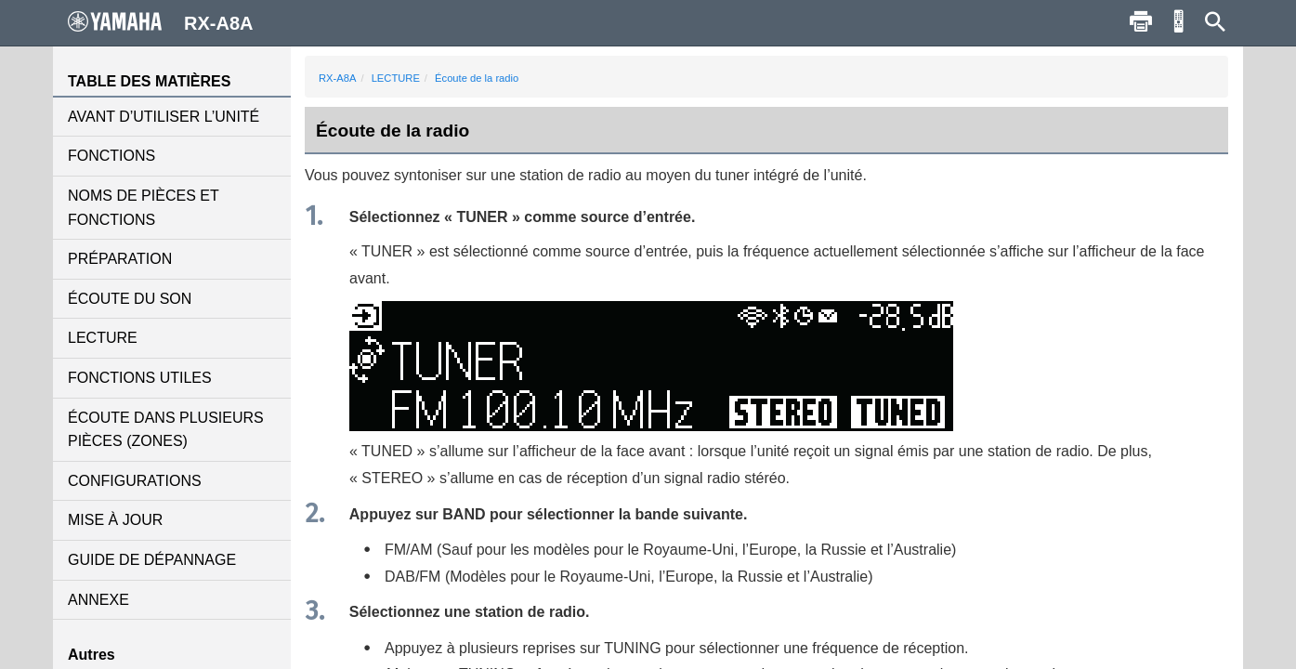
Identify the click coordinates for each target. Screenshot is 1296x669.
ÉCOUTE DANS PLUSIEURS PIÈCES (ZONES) (166, 430)
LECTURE (102, 338)
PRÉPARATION (120, 259)
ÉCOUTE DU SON (129, 299)
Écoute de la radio (476, 78)
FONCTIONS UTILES (140, 378)
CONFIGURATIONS (135, 481)
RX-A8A (337, 78)
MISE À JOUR (115, 520)
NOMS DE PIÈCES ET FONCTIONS (143, 208)
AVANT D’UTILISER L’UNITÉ (163, 117)
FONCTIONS (111, 156)
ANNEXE (98, 600)
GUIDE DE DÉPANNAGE (152, 560)
